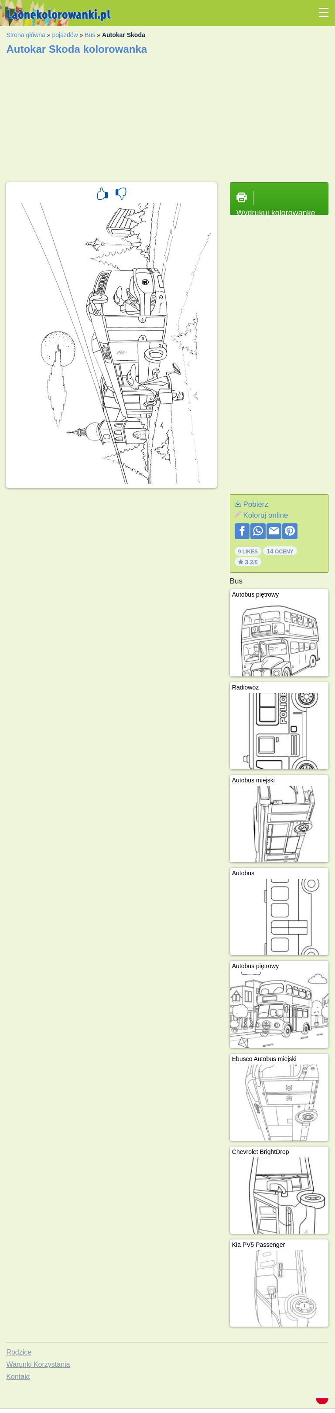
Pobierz (255, 504)
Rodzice (18, 1352)
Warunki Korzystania (38, 1364)
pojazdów (65, 34)
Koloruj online (265, 515)
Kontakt (18, 1376)
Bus (90, 34)
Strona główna (25, 34)
